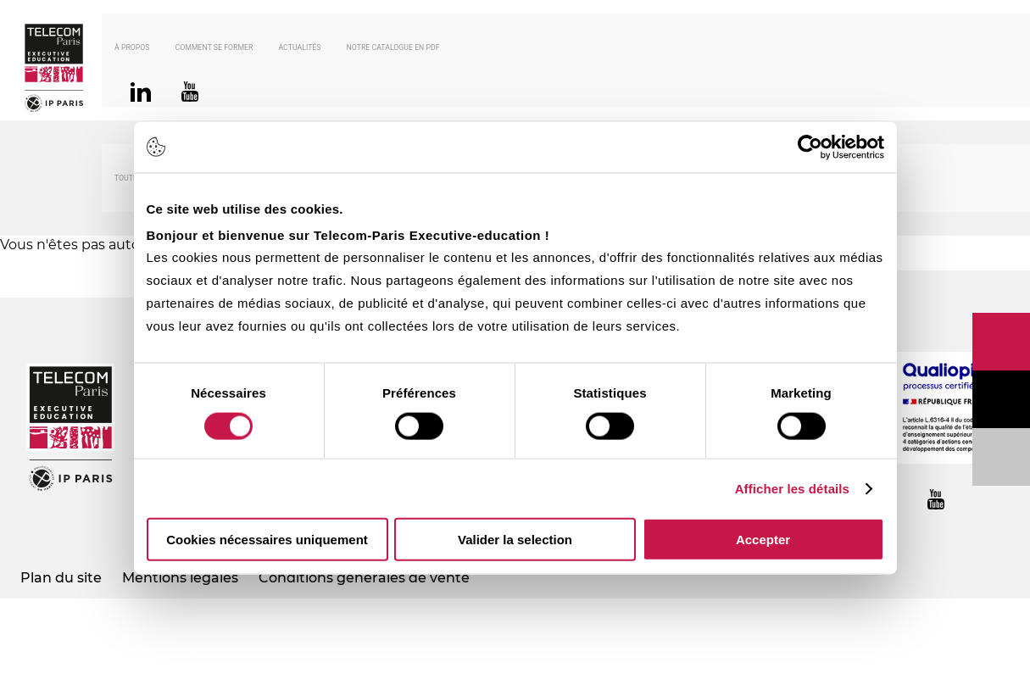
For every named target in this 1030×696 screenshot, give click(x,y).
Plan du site (61, 578)
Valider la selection (515, 539)
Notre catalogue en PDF (393, 47)
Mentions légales (180, 578)
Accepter (763, 539)
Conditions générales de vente (364, 578)
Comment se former (214, 47)
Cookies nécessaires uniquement (267, 539)
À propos (132, 47)
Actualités (299, 47)
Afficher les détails (792, 488)
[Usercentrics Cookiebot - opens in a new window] (810, 146)
